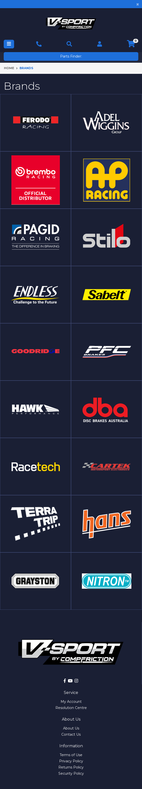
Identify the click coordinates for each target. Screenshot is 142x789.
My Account (71, 701)
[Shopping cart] (131, 44)
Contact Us (71, 734)
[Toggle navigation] (9, 44)
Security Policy (71, 773)
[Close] (137, 4)
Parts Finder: (71, 56)
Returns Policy (71, 767)
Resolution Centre (71, 708)
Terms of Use (71, 755)
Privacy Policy (71, 761)
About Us (71, 728)
